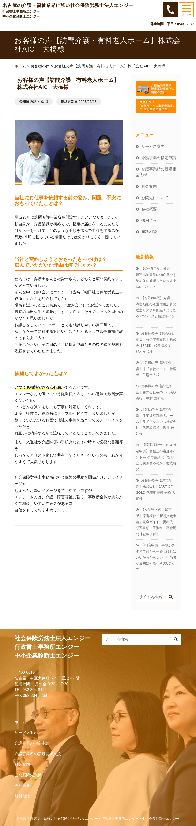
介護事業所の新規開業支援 (38, 754)
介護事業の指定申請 (158, 157)
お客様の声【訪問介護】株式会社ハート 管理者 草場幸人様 (156, 368)
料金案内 (149, 186)
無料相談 (149, 231)
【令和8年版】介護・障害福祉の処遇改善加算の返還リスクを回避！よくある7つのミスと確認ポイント (156, 309)
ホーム (20, 722)
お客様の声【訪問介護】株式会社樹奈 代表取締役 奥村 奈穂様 (156, 392)
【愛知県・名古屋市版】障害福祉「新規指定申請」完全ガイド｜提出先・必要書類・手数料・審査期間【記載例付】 (156, 521)
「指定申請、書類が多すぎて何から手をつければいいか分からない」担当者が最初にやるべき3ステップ (156, 557)
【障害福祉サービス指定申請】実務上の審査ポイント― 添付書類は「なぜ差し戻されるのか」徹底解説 (156, 456)
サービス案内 (153, 146)
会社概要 (149, 209)
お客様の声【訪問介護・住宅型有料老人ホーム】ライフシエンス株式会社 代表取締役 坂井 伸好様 (156, 421)
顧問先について (154, 197)
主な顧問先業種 (28, 775)
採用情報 (149, 220)
